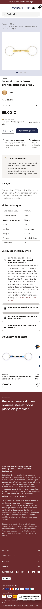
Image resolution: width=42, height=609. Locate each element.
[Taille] (21, 105)
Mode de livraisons (8, 593)
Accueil (5, 24)
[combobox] (21, 14)
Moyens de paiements (9, 585)
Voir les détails (34, 122)
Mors (12, 24)
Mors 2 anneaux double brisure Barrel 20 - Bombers (16, 378)
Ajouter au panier (27, 131)
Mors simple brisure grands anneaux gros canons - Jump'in (20, 27)
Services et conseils (14, 140)
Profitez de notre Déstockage (21, 2)
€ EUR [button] (5, 579)
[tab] (21, 279)
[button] (21, 566)
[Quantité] (8, 131)
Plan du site (34, 605)
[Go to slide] (17, 72)
